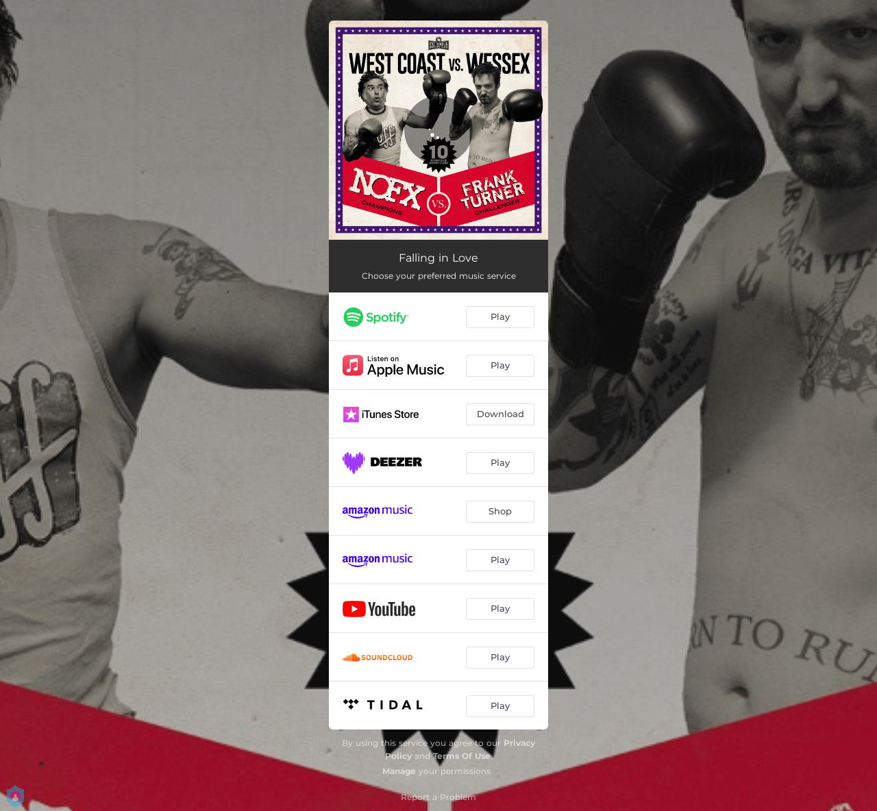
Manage (399, 771)
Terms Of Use (462, 756)
